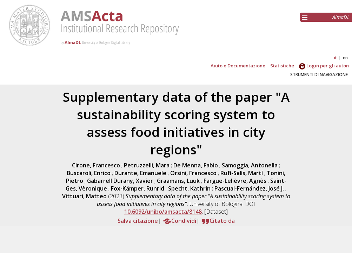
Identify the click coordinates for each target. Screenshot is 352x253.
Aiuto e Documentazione (238, 65)
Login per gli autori (324, 65)
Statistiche (282, 65)
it (335, 58)
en (345, 58)
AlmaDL (341, 17)
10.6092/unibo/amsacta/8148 (163, 211)
